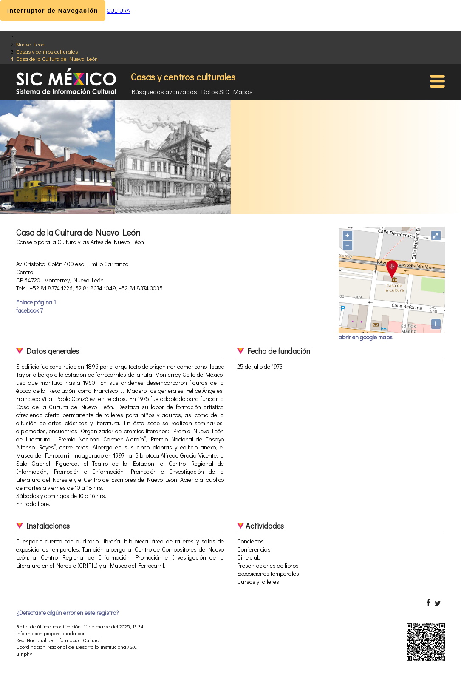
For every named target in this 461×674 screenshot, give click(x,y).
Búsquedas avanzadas (164, 91)
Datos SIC (215, 91)
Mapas (243, 91)
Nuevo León (30, 44)
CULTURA (118, 10)
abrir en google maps (366, 337)
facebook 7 (29, 310)
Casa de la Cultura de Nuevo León (57, 58)
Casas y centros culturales (47, 51)
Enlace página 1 (36, 302)
